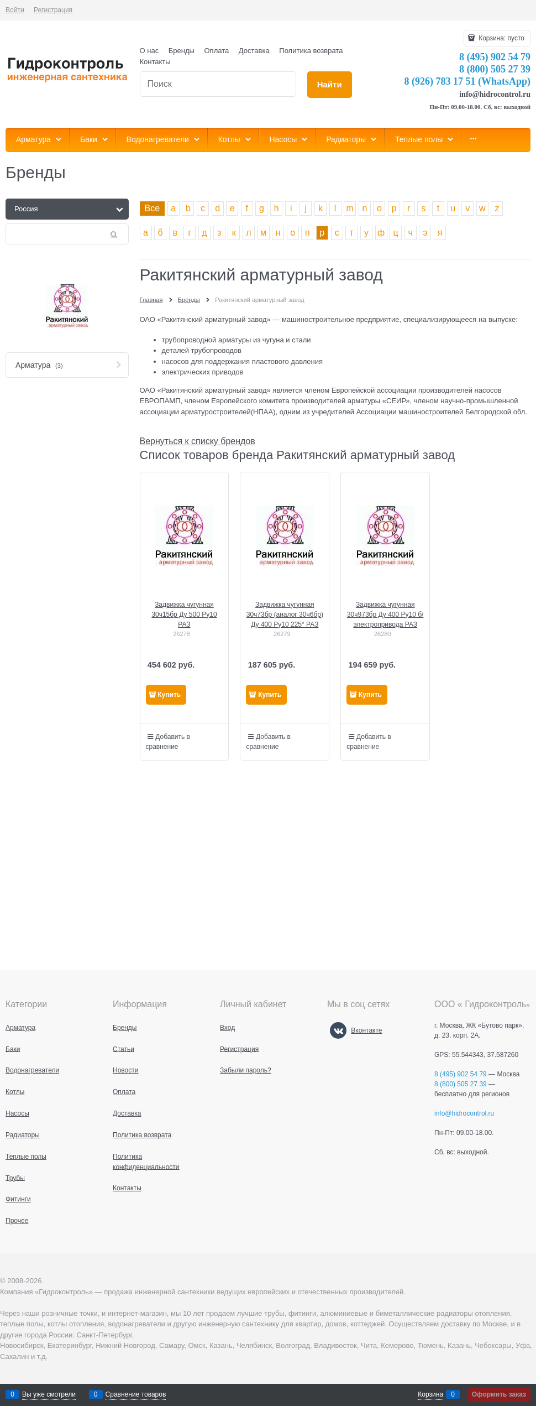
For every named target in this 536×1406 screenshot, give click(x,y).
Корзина (430, 1394)
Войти (15, 10)
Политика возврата (311, 50)
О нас (149, 50)
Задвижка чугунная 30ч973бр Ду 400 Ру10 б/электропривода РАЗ (385, 614)
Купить (169, 695)
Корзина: (500, 38)
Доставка (254, 50)
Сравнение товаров (136, 1394)
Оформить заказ (499, 1394)
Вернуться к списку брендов (197, 441)
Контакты (155, 62)
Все (152, 208)
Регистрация (53, 10)
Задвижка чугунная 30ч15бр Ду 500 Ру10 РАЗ (184, 614)
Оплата (216, 50)
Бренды (182, 50)
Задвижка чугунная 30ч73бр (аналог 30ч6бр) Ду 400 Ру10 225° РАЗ (284, 614)
